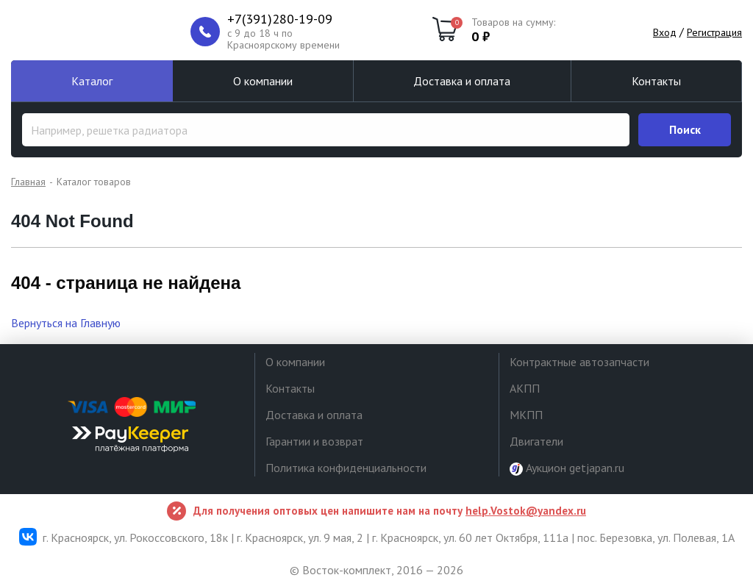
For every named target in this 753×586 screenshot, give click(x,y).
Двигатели (536, 441)
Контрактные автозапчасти (579, 361)
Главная (28, 181)
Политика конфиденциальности (346, 467)
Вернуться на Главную (66, 322)
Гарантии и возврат (314, 441)
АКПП (525, 388)
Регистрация (714, 32)
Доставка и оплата (461, 81)
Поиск (685, 129)
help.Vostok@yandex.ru (525, 511)
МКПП (526, 414)
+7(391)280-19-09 (279, 19)
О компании (263, 81)
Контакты (656, 81)
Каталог (92, 81)
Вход (665, 32)
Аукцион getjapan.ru (567, 468)
